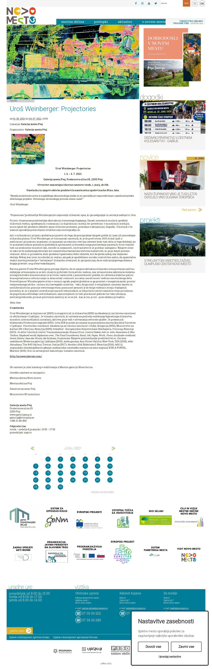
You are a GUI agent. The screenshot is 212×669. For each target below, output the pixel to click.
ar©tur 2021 (106, 663)
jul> (113, 448)
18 (85, 473)
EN (202, 3)
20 (109, 473)
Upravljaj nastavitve (170, 656)
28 (35, 486)
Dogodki (13, 100)
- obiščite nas (188, 22)
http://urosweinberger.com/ (26, 356)
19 (97, 473)
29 (48, 486)
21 (35, 479)
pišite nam (20, 630)
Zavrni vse (186, 647)
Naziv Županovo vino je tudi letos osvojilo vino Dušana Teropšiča (170, 195)
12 (97, 466)
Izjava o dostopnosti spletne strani (29, 637)
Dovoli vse (153, 647)
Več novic (189, 210)
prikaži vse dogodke (102, 491)
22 (48, 479)
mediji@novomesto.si (179, 608)
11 (85, 466)
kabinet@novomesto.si (136, 608)
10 (72, 466)
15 (48, 473)
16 (60, 473)
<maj (32, 448)
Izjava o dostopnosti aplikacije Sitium (75, 637)
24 (72, 479)
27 (109, 479)
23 (60, 479)
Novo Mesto (29, 15)
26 (97, 479)
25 (85, 479)
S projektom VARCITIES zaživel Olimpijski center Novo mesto (167, 262)
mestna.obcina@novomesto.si (95, 608)
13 (109, 466)
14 (35, 473)
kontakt (195, 3)
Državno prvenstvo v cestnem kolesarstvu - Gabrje (168, 139)
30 (60, 486)
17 (72, 473)
